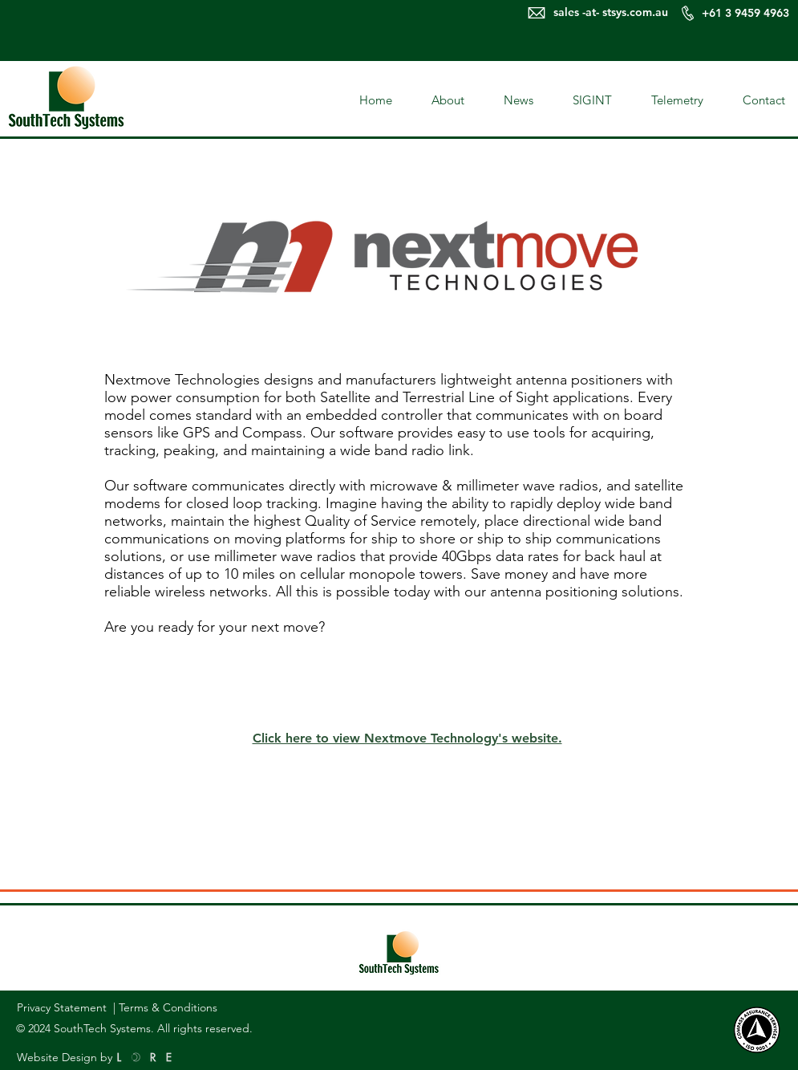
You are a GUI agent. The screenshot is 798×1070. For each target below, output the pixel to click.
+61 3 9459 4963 (747, 13)
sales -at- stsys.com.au (610, 12)
